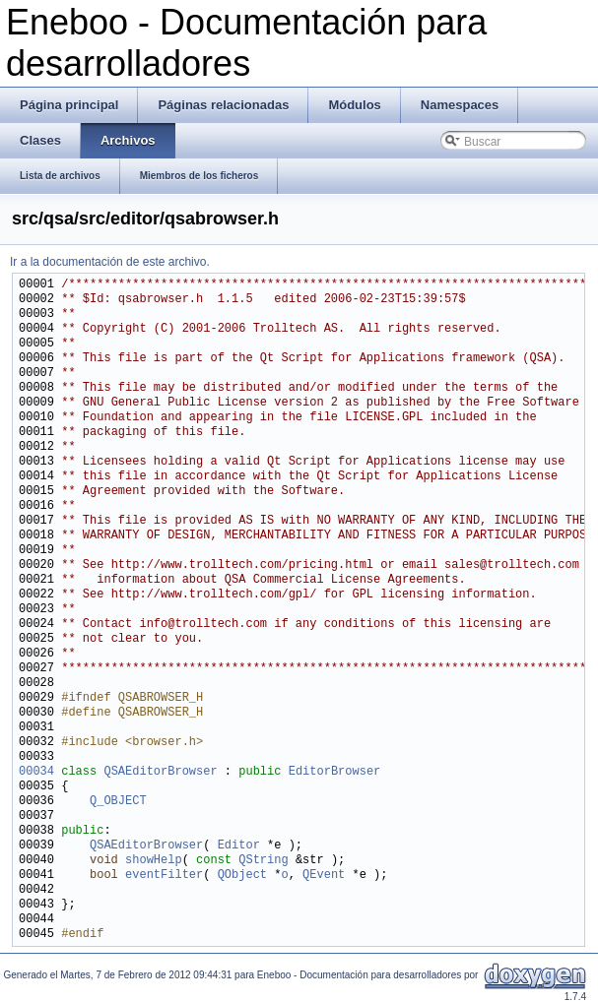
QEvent (323, 875)
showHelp (153, 860)
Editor (239, 846)
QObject (242, 875)
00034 (36, 772)
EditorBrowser (335, 772)
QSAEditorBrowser (160, 772)
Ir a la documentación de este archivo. (110, 262)
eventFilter (164, 875)
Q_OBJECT (118, 801)
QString (263, 860)
